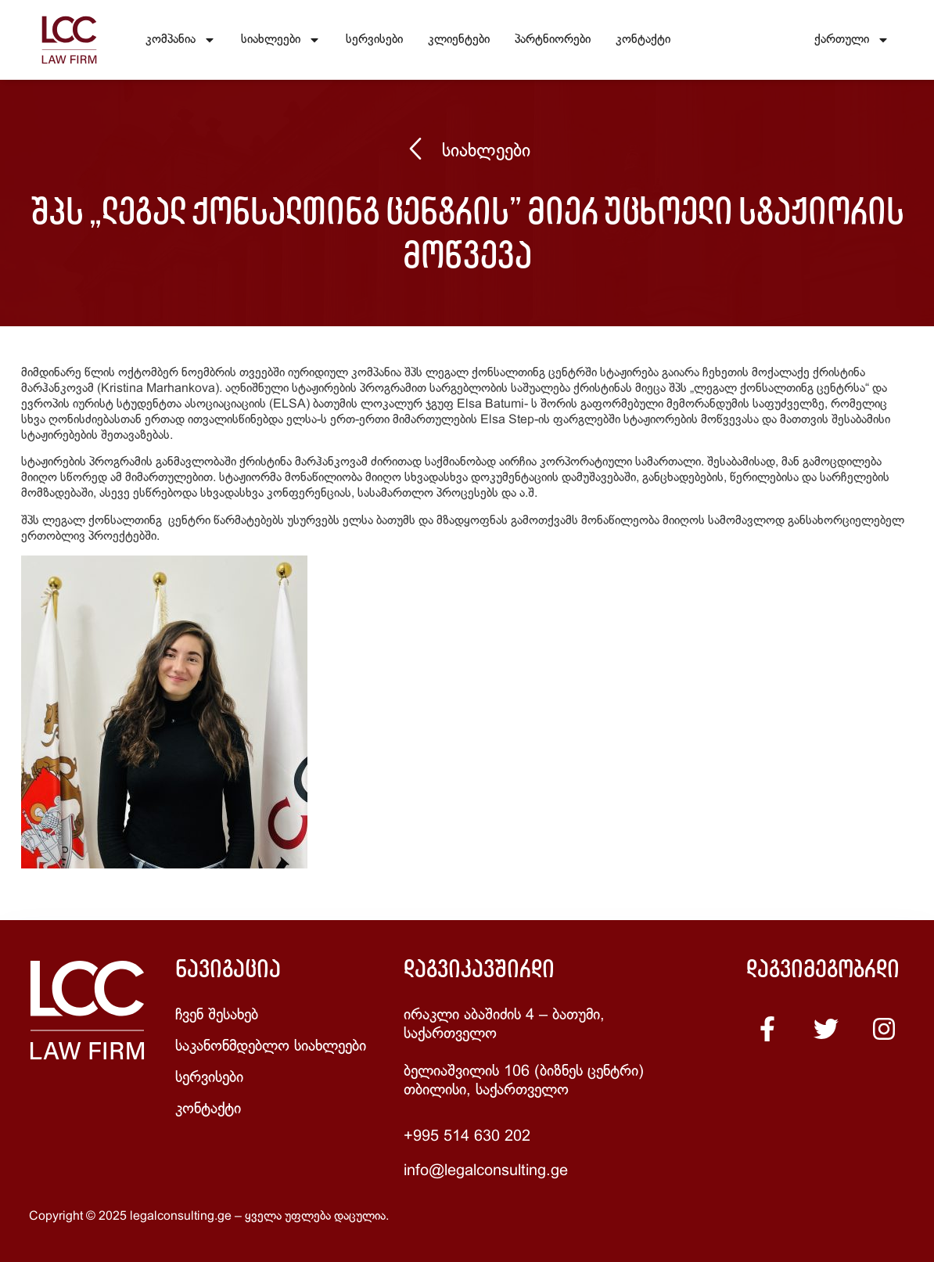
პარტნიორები (553, 39)
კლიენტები (459, 39)
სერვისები (374, 39)
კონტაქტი (643, 39)
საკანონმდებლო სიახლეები (270, 1046)
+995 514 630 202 (467, 1136)
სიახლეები (281, 40)
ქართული (851, 40)
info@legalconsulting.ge (486, 1170)
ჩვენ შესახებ (216, 1015)
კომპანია (180, 40)
